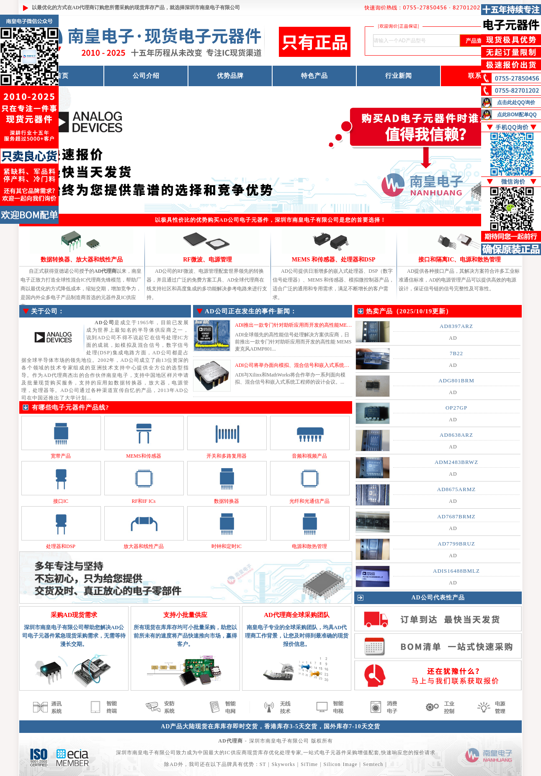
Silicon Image (341, 764)
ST (263, 764)
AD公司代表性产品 (437, 597)
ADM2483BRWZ (456, 462)
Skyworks (283, 764)
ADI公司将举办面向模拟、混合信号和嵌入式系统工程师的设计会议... (311, 365)
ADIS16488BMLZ (456, 571)
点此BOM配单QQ (517, 115)
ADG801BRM (456, 380)
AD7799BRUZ (456, 543)
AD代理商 (83, 7)
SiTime (309, 764)
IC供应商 (236, 753)
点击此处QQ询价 (516, 102)
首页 (62, 75)
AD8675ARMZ (456, 489)
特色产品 (314, 75)
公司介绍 (146, 75)
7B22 (456, 353)
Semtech (373, 764)
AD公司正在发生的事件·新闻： (251, 311)
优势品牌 (230, 75)
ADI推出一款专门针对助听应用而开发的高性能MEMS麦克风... (304, 325)
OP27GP (456, 408)
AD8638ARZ (456, 435)
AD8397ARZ (456, 326)
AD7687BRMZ (456, 516)
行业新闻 (398, 75)
